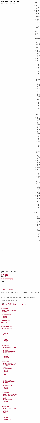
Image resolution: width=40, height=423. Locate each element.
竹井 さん (4, 286)
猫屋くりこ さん (11, 286)
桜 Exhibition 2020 (5, 330)
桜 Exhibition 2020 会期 (7, 336)
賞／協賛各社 (4, 311)
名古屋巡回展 (6, 357)
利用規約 (3, 304)
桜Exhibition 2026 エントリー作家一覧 (9, 310)
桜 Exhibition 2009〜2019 (7, 328)
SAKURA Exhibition (10, 1)
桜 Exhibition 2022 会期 (7, 368)
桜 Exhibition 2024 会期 (7, 399)
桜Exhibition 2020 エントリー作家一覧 (10, 332)
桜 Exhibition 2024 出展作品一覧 (9, 395)
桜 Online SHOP (36, 31)
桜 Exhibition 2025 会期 (7, 414)
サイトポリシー (9, 304)
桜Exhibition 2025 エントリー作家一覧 (10, 408)
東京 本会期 (5, 317)
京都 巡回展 (6, 341)
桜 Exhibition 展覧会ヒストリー (7, 326)
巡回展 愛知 (6, 374)
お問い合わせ (23, 304)
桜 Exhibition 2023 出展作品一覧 (9, 381)
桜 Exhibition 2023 (5, 378)
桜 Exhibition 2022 (5, 361)
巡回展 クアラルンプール (8, 373)
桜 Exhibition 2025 (5, 406)
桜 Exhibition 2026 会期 (6, 314)
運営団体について (16, 304)
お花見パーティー (7, 339)
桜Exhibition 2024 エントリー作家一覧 (10, 394)
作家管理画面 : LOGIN (6, 320)
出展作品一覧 (5, 333)
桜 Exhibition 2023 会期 (7, 385)
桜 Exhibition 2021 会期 (7, 352)
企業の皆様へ (36, 34)
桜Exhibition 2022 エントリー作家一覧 (10, 363)
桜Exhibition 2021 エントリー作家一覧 (10, 347)
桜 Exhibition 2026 (4, 308)
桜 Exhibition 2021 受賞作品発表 (9, 351)
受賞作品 (3, 313)
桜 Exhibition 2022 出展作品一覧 (9, 364)
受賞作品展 (5, 316)
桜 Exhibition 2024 (5, 392)
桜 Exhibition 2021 (5, 345)
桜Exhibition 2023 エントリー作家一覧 (10, 380)
